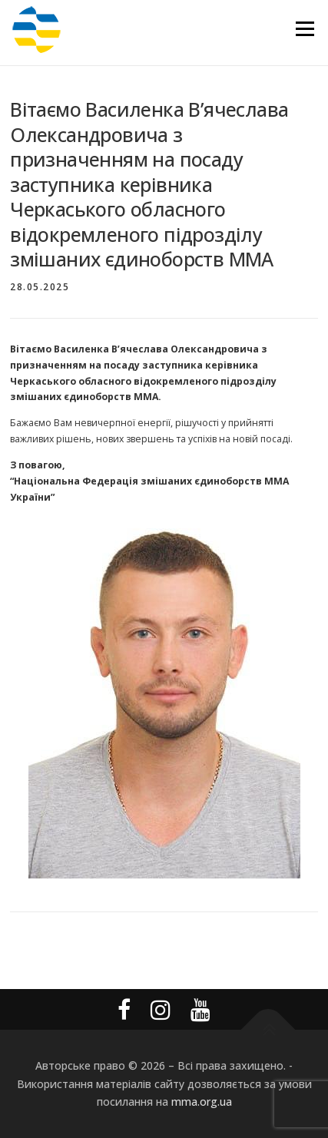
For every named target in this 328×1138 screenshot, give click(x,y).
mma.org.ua (201, 1101)
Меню (304, 28)
